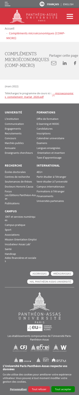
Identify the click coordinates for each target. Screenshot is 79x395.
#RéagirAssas (62, 273)
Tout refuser (39, 389)
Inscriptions (44, 133)
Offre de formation (48, 119)
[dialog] (39, 378)
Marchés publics (14, 143)
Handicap (10, 254)
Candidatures (45, 128)
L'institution (12, 119)
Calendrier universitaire (50, 138)
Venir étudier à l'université (52, 181)
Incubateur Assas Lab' (18, 244)
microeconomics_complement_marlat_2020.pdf (39, 95)
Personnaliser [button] (18, 389)
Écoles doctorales (15, 172)
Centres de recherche (17, 177)
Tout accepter (63, 389)
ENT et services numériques (20, 218)
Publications (12, 203)
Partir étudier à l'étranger (51, 177)
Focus (8, 191)
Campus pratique (15, 225)
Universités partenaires (50, 201)
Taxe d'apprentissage (49, 157)
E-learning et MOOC (48, 124)
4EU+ (40, 172)
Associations (12, 234)
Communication (14, 124)
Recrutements (13, 133)
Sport (8, 229)
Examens (42, 143)
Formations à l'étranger (50, 191)
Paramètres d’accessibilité (42, 4)
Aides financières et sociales (20, 259)
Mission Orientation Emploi (21, 239)
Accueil (9, 28)
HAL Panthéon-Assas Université (50, 281)
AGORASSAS (39, 273)
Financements (45, 196)
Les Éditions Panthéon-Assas (20, 197)
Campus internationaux (50, 186)
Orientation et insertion (51, 153)
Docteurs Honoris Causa (19, 186)
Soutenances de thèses (18, 181)
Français (53, 4)
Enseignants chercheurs (19, 153)
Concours (10, 138)
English (68, 4)
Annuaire (10, 148)
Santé (8, 249)
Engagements (13, 128)
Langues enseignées (48, 148)
